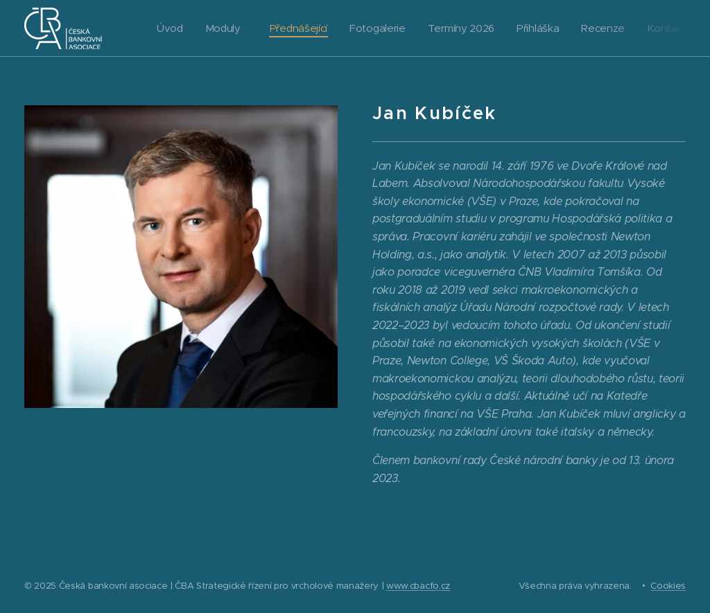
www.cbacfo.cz (418, 586)
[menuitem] (169, 28)
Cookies (668, 586)
